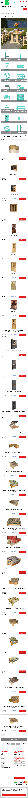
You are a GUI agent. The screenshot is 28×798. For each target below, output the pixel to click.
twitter (8, 770)
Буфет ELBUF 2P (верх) (14, 214)
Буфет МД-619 (14, 254)
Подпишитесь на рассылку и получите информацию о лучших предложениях (19, 759)
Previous (2, 33)
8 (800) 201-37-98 (21, 6)
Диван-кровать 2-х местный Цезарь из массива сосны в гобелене (14, 648)
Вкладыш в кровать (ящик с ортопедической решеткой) (13, 433)
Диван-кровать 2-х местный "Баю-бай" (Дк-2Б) (14, 588)
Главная (2, 13)
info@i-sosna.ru (17, 756)
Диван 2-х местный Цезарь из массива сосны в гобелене (14, 491)
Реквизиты (3, 758)
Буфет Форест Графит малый (14, 371)
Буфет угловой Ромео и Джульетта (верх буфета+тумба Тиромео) (13, 331)
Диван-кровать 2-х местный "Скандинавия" (14, 628)
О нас (2, 753)
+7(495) (15, 754)
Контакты (2, 760)
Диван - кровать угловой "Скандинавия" (14, 452)
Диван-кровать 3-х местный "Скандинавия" (14, 687)
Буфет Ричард (14, 311)
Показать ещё (14, 739)
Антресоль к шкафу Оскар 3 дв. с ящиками (14, 154)
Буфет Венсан (14, 235)
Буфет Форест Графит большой (13, 350)
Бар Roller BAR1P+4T (14, 174)
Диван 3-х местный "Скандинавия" (14, 509)
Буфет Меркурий (14, 292)
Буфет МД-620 (14, 273)
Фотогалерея (3, 755)
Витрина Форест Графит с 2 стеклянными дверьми (14, 411)
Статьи (2, 759)
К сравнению (13, 157)
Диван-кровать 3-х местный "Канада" (14, 667)
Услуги (2, 754)
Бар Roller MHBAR (14, 194)
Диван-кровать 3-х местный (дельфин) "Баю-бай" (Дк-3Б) (13, 707)
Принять (14, 795)
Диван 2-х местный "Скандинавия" (14, 471)
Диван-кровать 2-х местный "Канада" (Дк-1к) (14, 608)
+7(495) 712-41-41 (7, 6)
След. (21, 743)
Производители (4, 763)
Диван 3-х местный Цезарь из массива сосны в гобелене (14, 529)
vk (2, 770)
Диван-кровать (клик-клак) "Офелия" (13, 547)
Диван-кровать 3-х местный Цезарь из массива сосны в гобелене (14, 727)
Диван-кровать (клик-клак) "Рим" (13, 567)
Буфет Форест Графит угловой (14, 391)
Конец (24, 743)
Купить (22, 158)
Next (26, 33)
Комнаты (7, 13)
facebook (5, 770)
